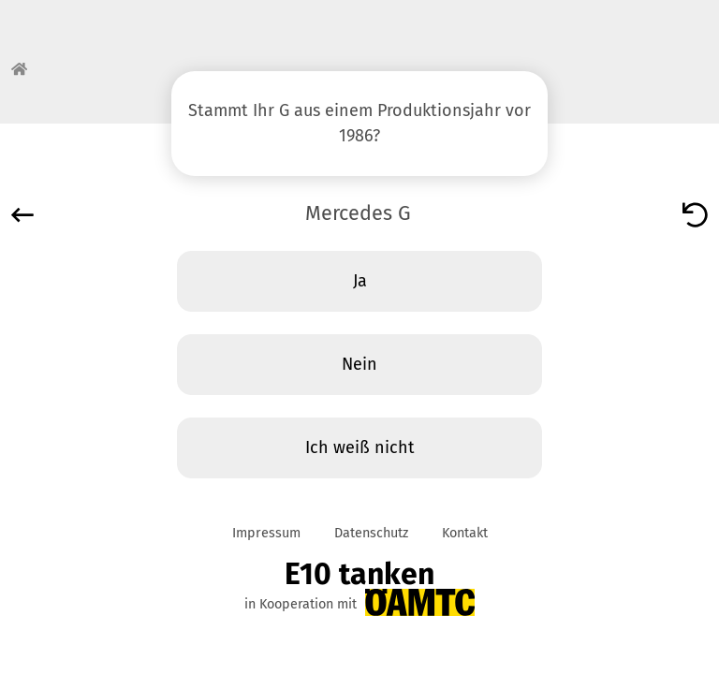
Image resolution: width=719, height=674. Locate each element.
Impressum (266, 533)
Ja (360, 281)
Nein (359, 364)
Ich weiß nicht (360, 447)
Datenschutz (371, 533)
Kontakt (465, 533)
